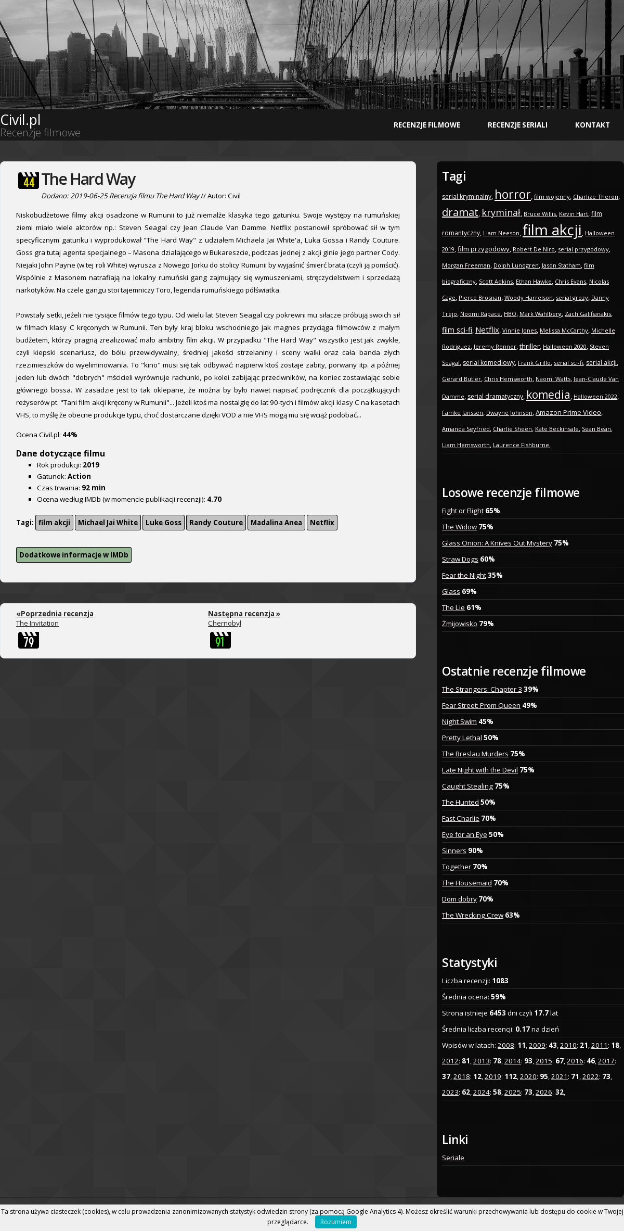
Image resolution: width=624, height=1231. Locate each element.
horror (513, 194)
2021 (559, 1076)
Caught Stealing (467, 786)
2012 (450, 1060)
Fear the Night (464, 575)
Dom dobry (459, 899)
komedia (548, 394)
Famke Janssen (462, 412)
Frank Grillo (534, 362)
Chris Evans (570, 281)
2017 (606, 1060)
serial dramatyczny (495, 396)
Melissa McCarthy (564, 330)
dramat (460, 212)
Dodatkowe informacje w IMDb (73, 555)
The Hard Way (88, 178)
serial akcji (601, 362)
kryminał (501, 212)
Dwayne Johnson (509, 412)
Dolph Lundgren (516, 265)
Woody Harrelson (528, 297)
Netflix (322, 522)
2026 (544, 1092)
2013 (481, 1060)
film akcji (54, 522)
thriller (529, 346)
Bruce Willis (540, 214)
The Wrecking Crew (472, 915)
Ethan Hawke (534, 281)
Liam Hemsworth (466, 445)
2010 (568, 1045)
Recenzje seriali (518, 125)
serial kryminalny (466, 196)
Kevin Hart (573, 214)
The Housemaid (467, 882)
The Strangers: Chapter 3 (482, 689)
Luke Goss (163, 522)
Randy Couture (216, 522)
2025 (512, 1092)
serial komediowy (489, 362)
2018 (461, 1076)
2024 (481, 1092)
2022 (590, 1076)
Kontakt (592, 125)
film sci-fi (457, 330)
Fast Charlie (460, 818)
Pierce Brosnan (480, 297)
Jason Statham (561, 265)
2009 (537, 1045)
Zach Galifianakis (588, 314)
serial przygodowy (583, 249)
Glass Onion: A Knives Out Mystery (497, 543)
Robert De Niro (534, 249)
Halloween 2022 (595, 396)
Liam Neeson (501, 233)
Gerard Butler (461, 379)
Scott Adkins (496, 281)
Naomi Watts (553, 379)
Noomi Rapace (480, 314)
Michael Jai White (108, 522)
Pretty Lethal (462, 737)
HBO (510, 314)
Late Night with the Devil (480, 770)
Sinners (454, 850)
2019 (493, 1076)
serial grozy (572, 297)
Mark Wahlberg (540, 314)
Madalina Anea (276, 522)
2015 (544, 1060)
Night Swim (459, 721)
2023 (450, 1092)
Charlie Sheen (512, 429)
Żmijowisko (459, 623)
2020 (528, 1076)
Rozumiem (336, 1221)
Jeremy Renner (495, 346)
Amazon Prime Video (568, 412)
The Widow (459, 526)
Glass (451, 591)
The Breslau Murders (475, 753)
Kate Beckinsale (557, 429)
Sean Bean (596, 429)
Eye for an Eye (464, 834)
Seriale (453, 1157)
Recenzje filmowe (427, 125)
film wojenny (552, 196)
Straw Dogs (460, 559)
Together (456, 866)
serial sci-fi (568, 362)
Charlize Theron (595, 196)
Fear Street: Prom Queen (481, 705)
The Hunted (460, 802)
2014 (512, 1060)
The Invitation (55, 618)
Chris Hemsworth (508, 379)
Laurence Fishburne (521, 445)
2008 (506, 1045)
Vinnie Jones (519, 330)
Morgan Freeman (466, 265)
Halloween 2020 (565, 346)
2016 (575, 1060)
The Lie (453, 607)
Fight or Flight (463, 510)
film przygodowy (484, 248)
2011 (599, 1045)
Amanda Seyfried (466, 429)
